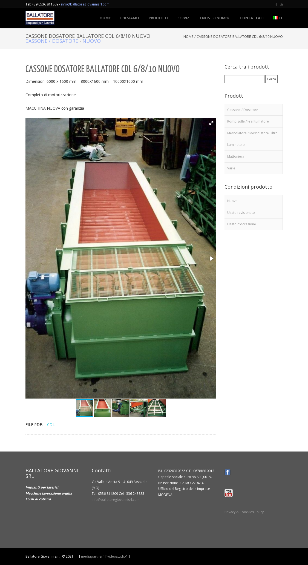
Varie (231, 168)
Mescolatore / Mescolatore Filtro (252, 133)
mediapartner (92, 556)
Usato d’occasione (241, 224)
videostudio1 (117, 556)
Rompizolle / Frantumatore (248, 121)
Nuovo (91, 41)
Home (188, 36)
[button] (211, 123)
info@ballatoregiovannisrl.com (85, 4)
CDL (51, 424)
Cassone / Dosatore (51, 41)
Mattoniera (235, 156)
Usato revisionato (241, 212)
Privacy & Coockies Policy (244, 512)
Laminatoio (236, 144)
